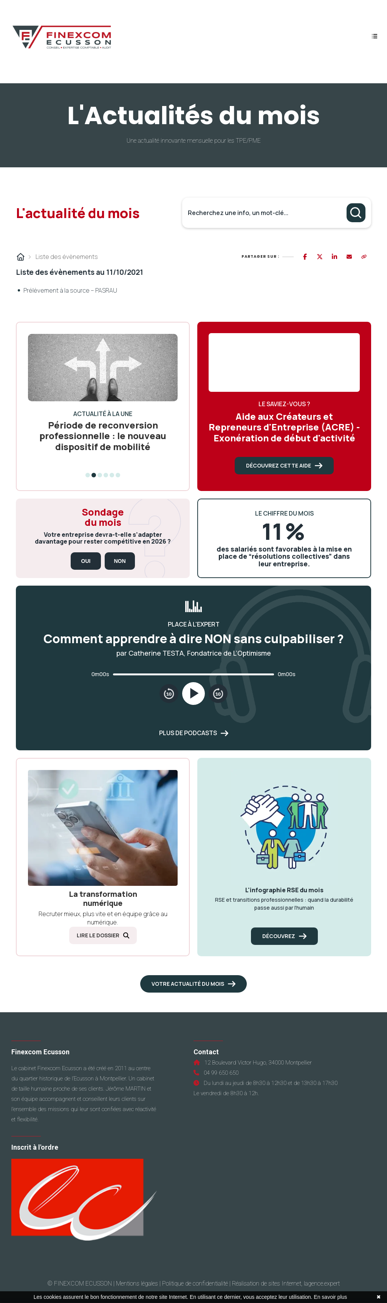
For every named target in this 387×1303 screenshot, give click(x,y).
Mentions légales (137, 1283)
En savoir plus (330, 1297)
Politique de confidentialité (195, 1283)
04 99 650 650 (219, 1072)
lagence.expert (322, 1283)
